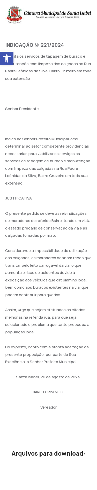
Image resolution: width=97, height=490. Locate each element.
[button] (6, 58)
